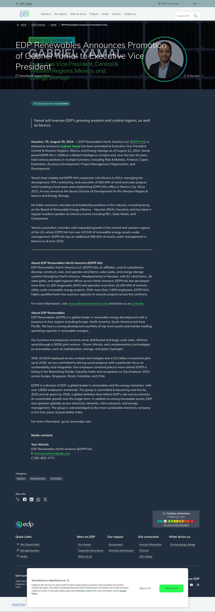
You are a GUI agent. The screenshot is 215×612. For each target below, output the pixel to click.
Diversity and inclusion (121, 550)
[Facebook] (24, 499)
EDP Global (26, 3)
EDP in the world (170, 3)
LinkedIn (137, 303)
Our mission (84, 544)
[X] (45, 499)
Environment (116, 544)
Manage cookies (84, 590)
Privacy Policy (18, 604)
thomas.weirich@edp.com (52, 453)
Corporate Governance (90, 550)
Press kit (144, 550)
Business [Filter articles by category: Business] (21, 478)
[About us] (46, 14)
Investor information (150, 544)
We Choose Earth (30, 544)
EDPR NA (137, 141)
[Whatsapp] (38, 500)
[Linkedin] (31, 499)
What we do (85, 556)
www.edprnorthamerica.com (88, 303)
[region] (107, 587)
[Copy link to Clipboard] (18, 499)
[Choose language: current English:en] (193, 3)
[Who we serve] (78, 14)
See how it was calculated (176, 524)
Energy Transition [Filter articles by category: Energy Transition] (38, 478)
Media (23, 556)
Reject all (145, 588)
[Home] (23, 24)
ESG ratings (145, 556)
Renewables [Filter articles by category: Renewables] (56, 478)
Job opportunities (29, 550)
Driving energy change (182, 544)
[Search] (195, 13)
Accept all (171, 588)
